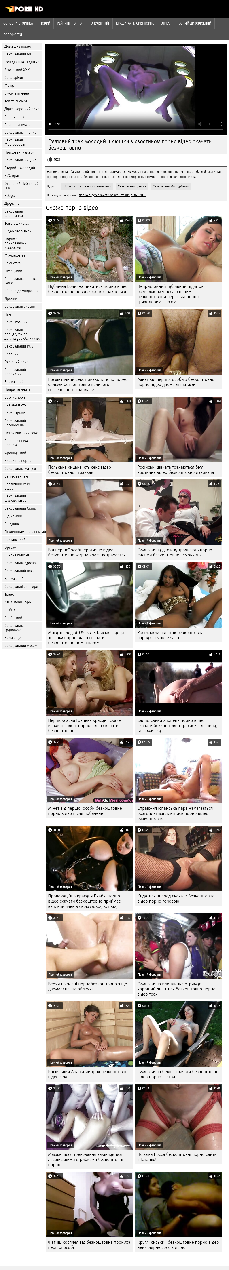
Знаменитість (15, 405)
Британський (14, 539)
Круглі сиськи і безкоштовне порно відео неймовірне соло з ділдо (178, 1245)
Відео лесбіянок (17, 231)
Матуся (10, 85)
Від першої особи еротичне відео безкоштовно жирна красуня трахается (87, 552)
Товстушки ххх (16, 223)
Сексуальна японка (20, 132)
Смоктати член (16, 93)
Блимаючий (13, 382)
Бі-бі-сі (10, 610)
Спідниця (12, 524)
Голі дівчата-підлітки (21, 62)
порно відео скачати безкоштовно (104, 195)
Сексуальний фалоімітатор (15, 498)
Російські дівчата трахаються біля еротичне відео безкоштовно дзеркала (175, 470)
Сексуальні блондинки (13, 213)
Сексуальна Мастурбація (14, 142)
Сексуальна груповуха (14, 627)
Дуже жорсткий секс (21, 109)
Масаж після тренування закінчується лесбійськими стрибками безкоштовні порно (85, 1159)
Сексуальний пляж (19, 571)
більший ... (138, 195)
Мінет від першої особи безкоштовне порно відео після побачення (85, 811)
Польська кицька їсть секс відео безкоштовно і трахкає (79, 470)
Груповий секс (16, 362)
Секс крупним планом (16, 443)
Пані (8, 314)
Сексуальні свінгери (21, 586)
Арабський (13, 618)
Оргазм (10, 547)
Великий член (16, 476)
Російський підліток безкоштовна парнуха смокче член (170, 635)
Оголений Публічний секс (21, 185)
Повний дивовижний (194, 23)
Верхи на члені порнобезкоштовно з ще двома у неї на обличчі (87, 986)
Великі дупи (14, 638)
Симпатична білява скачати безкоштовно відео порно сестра (177, 1074)
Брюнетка (12, 263)
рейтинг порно (69, 23)
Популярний (99, 23)
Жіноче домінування (21, 291)
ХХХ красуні (14, 176)
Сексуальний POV (19, 346)
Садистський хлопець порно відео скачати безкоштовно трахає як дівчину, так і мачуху (177, 725)
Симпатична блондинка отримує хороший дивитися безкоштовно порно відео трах (176, 989)
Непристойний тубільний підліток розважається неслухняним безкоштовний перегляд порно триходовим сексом (170, 294)
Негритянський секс (21, 433)
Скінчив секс (15, 117)
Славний (11, 354)
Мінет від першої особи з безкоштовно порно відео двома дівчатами (175, 382)
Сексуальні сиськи (19, 306)
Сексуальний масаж (20, 645)
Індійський (13, 516)
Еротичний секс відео (17, 486)
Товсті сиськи (15, 101)
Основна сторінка (18, 23)
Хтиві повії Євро (17, 602)
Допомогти (12, 34)
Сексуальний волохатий (15, 372)
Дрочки (10, 299)
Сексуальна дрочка (20, 563)
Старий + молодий (19, 168)
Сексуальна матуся (20, 468)
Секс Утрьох (14, 413)
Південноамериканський (23, 532)
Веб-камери (14, 397)
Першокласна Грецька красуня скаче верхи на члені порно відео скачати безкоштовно (84, 725)
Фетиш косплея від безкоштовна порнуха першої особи (89, 1245)
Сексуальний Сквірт (21, 508)
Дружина (11, 203)
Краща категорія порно (135, 23)
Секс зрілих (14, 78)
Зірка (165, 23)
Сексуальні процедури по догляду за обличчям (22, 334)
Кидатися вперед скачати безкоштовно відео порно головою (176, 898)
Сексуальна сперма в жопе (22, 281)
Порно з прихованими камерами (15, 243)
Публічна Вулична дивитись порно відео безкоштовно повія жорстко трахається (88, 289)
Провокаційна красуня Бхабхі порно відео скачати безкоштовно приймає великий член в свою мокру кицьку (84, 901)
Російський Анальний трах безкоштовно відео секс (88, 1074)
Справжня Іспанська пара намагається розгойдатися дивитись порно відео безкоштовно (175, 813)
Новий (45, 23)
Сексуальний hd (17, 54)
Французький (15, 453)
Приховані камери (19, 152)
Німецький (13, 271)
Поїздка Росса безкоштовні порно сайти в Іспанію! (177, 1157)
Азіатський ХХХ (17, 70)
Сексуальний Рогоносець (15, 423)
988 (57, 160)
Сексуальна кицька (20, 160)
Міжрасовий (14, 255)
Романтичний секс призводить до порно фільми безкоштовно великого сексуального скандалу (88, 384)
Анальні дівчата (17, 124)
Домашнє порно (17, 46)
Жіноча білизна (17, 555)
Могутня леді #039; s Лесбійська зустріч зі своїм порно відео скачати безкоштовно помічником (87, 637)
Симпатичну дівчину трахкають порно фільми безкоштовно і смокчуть (174, 552)
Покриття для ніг (18, 390)
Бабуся (10, 196)
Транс (9, 594)
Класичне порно (17, 461)
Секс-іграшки (16, 322)
